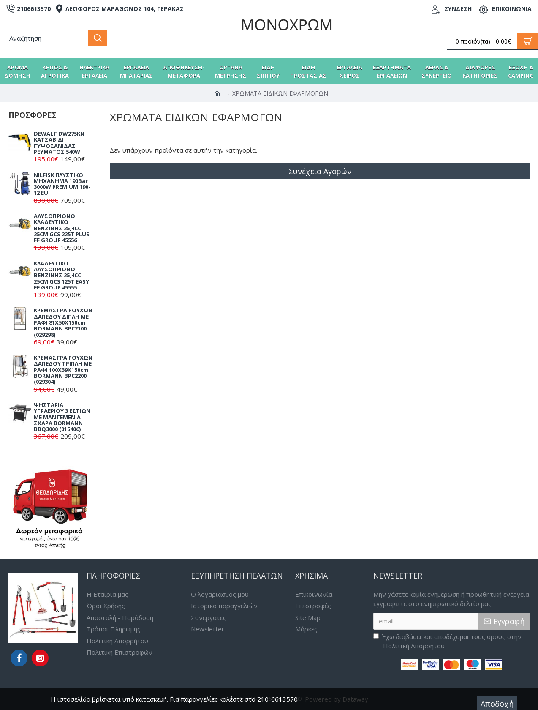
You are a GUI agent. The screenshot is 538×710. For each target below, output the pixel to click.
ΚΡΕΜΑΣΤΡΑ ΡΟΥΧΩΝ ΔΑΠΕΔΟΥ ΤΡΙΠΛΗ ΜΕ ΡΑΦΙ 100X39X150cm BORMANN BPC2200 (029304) (63, 370)
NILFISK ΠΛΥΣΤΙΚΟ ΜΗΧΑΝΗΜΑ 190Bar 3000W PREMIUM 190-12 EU (62, 184)
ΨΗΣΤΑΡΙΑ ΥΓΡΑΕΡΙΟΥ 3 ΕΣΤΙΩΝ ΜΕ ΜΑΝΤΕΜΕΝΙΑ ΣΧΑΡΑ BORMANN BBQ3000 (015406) (62, 417)
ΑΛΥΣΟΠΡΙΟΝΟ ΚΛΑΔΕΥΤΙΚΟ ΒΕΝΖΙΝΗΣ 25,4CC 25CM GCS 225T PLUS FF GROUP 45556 (62, 228)
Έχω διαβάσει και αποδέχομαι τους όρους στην (447, 641)
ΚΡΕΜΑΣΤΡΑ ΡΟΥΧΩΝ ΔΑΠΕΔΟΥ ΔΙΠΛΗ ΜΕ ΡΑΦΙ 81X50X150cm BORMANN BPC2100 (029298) (63, 322)
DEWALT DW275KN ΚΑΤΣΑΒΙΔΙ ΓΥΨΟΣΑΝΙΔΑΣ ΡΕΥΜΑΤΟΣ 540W (59, 143)
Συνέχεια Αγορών (319, 171)
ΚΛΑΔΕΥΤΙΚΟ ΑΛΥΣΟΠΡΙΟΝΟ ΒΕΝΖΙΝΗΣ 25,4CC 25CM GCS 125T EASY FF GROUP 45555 (61, 275)
